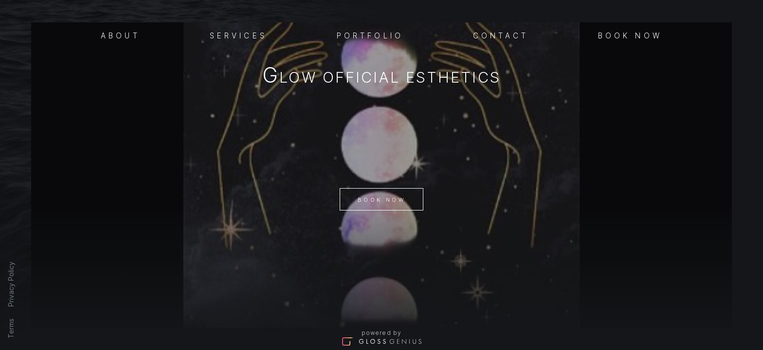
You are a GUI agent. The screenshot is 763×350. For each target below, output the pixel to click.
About (120, 35)
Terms (11, 328)
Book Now (381, 199)
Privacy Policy (11, 284)
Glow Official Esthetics (381, 77)
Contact (500, 35)
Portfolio (370, 35)
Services (238, 35)
